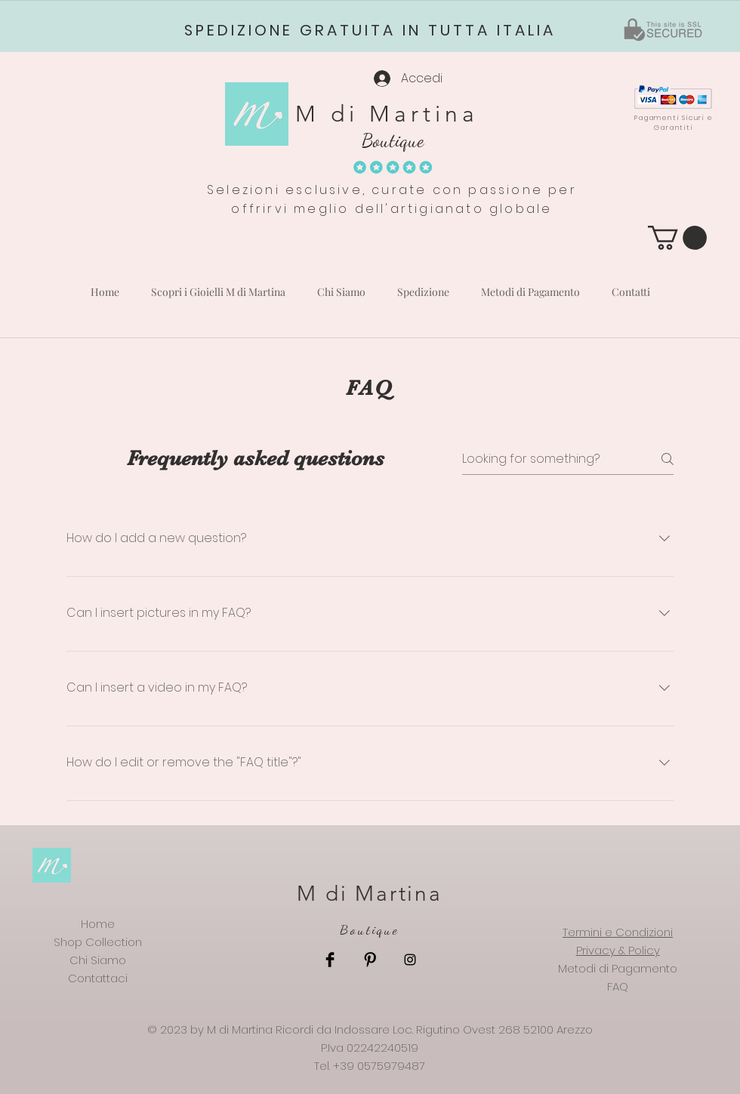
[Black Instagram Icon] (410, 959)
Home (98, 924)
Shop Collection (98, 942)
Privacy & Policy (618, 950)
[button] (677, 238)
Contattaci (98, 978)
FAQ (617, 986)
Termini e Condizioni (618, 932)
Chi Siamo (97, 960)
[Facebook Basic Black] (330, 959)
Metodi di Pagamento (617, 968)
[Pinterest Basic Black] (370, 959)
